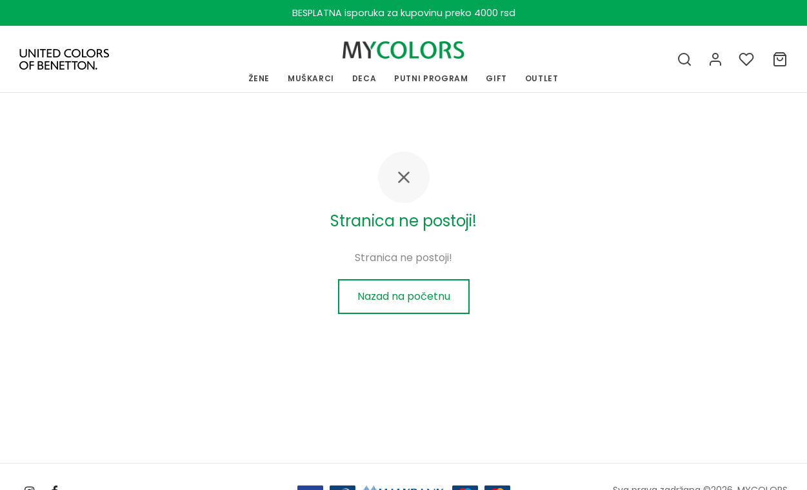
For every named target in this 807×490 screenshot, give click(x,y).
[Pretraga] (684, 59)
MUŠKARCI (311, 78)
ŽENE (259, 78)
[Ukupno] (780, 59)
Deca (364, 78)
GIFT (496, 78)
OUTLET (542, 78)
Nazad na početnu (403, 296)
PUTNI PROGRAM (431, 78)
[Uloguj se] (715, 59)
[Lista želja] (748, 59)
